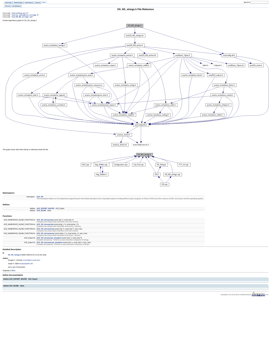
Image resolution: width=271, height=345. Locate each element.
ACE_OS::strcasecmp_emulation (49, 239)
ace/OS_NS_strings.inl (22, 18)
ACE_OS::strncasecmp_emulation (49, 244)
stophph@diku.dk (26, 265)
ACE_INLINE (41, 212)
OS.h (13, 272)
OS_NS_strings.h (14, 256)
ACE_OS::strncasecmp (45, 230)
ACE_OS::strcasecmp (45, 221)
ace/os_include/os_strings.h (25, 16)
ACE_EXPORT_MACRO (45, 210)
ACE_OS (40, 198)
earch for (247, 2)
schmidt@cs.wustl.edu (31, 261)
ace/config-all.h (20, 13)
